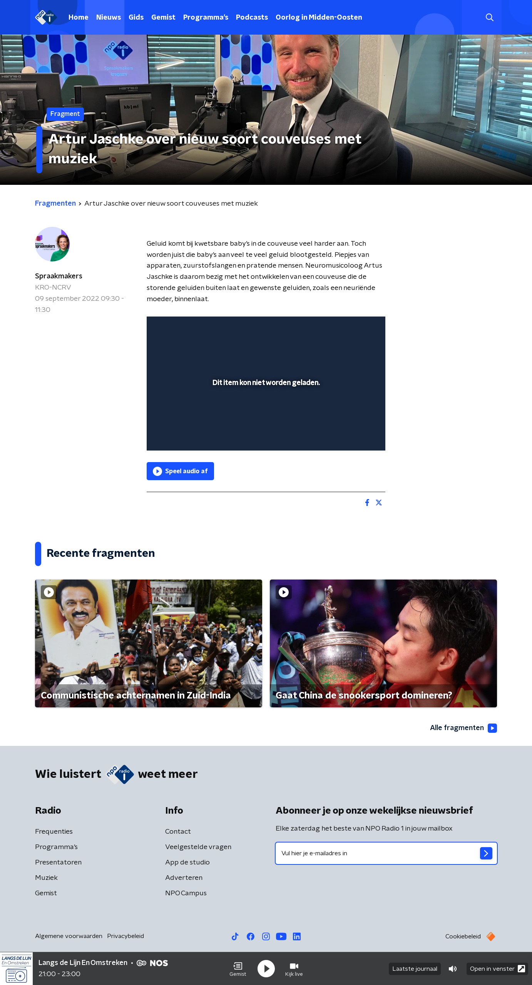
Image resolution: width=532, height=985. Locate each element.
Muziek (46, 877)
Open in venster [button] (497, 968)
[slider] (265, 413)
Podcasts (252, 17)
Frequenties (54, 831)
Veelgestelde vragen (198, 847)
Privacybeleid (125, 936)
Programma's (205, 17)
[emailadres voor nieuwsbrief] (386, 853)
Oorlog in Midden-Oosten (319, 17)
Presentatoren (58, 862)
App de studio (187, 862)
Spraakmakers (58, 276)
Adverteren (183, 877)
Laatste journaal (414, 969)
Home (79, 17)
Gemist (163, 17)
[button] (238, 969)
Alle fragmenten (463, 728)
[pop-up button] (351, 433)
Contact (178, 831)
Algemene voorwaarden (68, 936)
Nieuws (108, 17)
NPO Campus (186, 893)
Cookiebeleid (463, 936)
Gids (136, 17)
